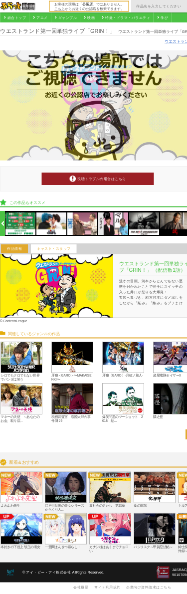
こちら (59, 8)
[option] (20, 223)
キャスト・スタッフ (54, 249)
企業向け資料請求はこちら (148, 587)
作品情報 (14, 249)
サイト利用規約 (107, 587)
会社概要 (80, 587)
